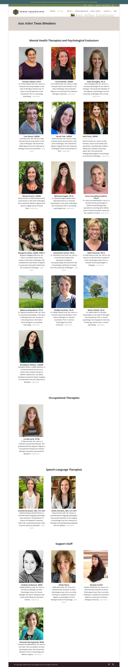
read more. (106, 156)
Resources (98, 5)
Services (69, 11)
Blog (113, 5)
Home (85, 5)
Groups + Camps (95, 11)
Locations (90, 5)
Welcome (52, 11)
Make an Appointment (81, 11)
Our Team (60, 11)
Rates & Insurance (106, 5)
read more (36, 96)
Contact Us (107, 11)
